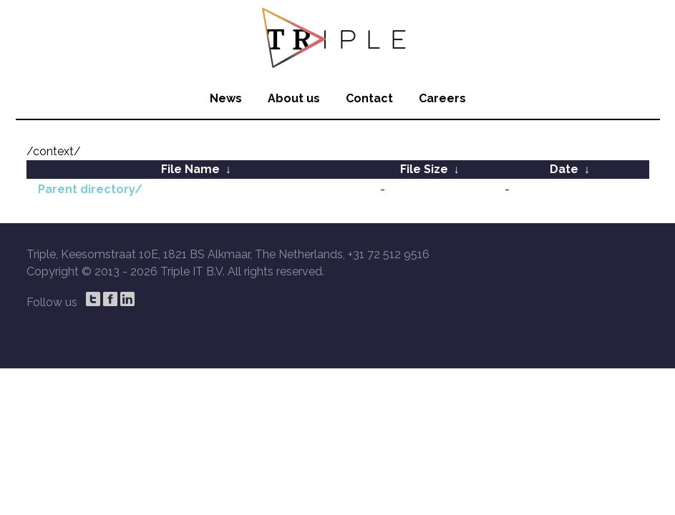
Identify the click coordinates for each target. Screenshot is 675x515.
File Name (190, 169)
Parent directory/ (90, 189)
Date (564, 169)
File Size (424, 169)
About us (294, 98)
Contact (369, 98)
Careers (442, 98)
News (226, 98)
